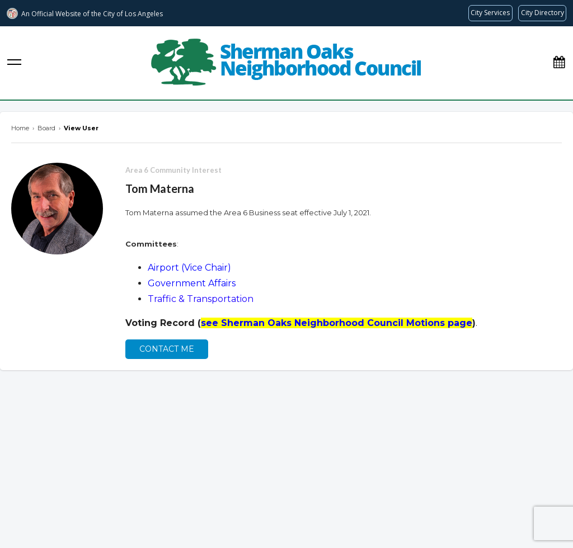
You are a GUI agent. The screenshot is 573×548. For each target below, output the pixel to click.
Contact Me (166, 349)
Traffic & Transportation (200, 299)
